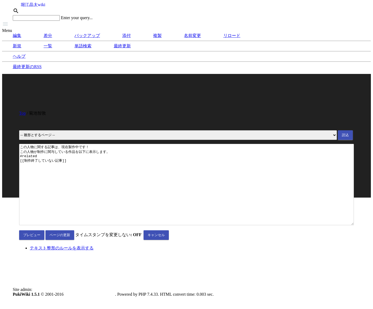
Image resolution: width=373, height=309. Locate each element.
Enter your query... (77, 17)
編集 (17, 35)
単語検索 (82, 46)
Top (22, 113)
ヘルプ (19, 56)
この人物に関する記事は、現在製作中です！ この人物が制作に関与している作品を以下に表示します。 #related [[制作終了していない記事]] (186, 192)
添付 (126, 35)
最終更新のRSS (27, 66)
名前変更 (192, 35)
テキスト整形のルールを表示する (62, 264)
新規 (17, 46)
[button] (186, 24)
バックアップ (87, 35)
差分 (48, 35)
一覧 (48, 46)
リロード (231, 35)
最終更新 (122, 46)
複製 (157, 35)
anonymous (43, 305)
